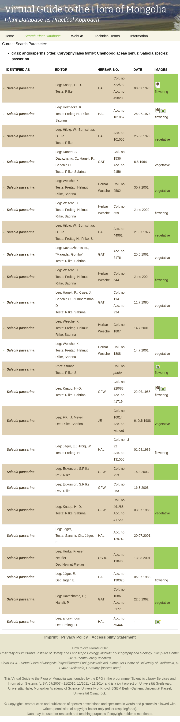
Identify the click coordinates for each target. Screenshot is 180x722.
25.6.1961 (141, 254)
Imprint (51, 637)
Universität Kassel (158, 688)
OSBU (102, 558)
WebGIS (77, 36)
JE (100, 420)
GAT (101, 162)
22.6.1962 (141, 599)
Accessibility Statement (114, 637)
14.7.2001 (141, 328)
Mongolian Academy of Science (56, 688)
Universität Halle (20, 688)
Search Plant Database (42, 36)
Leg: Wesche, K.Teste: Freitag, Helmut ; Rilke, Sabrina (73, 187)
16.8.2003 (141, 472)
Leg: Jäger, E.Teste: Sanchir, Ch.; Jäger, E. (75, 535)
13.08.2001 (142, 558)
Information (139, 36)
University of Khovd (95, 688)
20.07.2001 (142, 535)
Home (9, 36)
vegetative (162, 139)
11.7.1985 (141, 302)
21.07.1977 (142, 232)
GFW (102, 392)
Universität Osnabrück (89, 693)
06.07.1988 (142, 577)
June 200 (141, 277)
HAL (101, 88)
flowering (161, 213)
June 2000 (141, 210)
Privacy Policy (74, 637)
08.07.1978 (142, 88)
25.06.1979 (142, 136)
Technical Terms (107, 36)
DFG (99, 678)
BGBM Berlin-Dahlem (127, 688)
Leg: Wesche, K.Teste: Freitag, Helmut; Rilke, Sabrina (72, 276)
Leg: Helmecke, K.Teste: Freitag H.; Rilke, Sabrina (73, 113)
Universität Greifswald (155, 683)
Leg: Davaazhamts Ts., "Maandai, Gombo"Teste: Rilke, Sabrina (72, 254)
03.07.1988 (142, 510)
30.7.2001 (141, 187)
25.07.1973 (142, 114)
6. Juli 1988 (142, 420)
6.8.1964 (140, 162)
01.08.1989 (142, 449)
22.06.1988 (142, 392)
